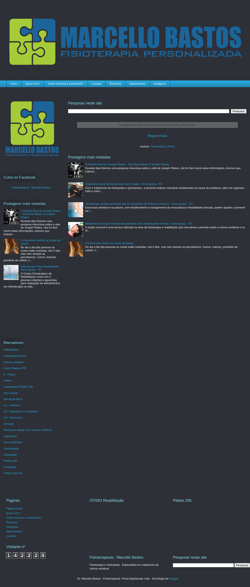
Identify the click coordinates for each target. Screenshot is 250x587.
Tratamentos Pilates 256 (18, 386)
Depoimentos (138, 83)
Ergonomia (10, 436)
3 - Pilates (10, 374)
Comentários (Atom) (162, 146)
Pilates (8, 380)
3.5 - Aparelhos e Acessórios (21, 411)
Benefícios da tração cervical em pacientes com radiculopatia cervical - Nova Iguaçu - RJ (138, 223)
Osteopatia (10, 454)
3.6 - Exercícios (13, 417)
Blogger (173, 578)
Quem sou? (33, 83)
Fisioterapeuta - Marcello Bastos (31, 187)
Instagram (160, 83)
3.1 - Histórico (12, 405)
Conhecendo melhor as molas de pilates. (109, 243)
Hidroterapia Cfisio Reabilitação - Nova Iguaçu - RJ (40, 268)
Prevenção (10, 467)
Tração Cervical (13, 473)
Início (14, 83)
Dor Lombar (11, 393)
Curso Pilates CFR (15, 368)
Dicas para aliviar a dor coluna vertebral (27, 429)
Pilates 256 (10, 460)
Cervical (8, 423)
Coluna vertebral (13, 362)
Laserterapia (11, 448)
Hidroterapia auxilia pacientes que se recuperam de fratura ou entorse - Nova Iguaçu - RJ (138, 203)
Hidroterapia (11, 349)
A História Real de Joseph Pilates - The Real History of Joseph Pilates (127, 164)
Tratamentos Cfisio (15, 355)
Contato (96, 83)
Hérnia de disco (13, 399)
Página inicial (157, 136)
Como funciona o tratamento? (66, 83)
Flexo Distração (13, 442)
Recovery (115, 83)
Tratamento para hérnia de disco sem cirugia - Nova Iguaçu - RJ (123, 184)
